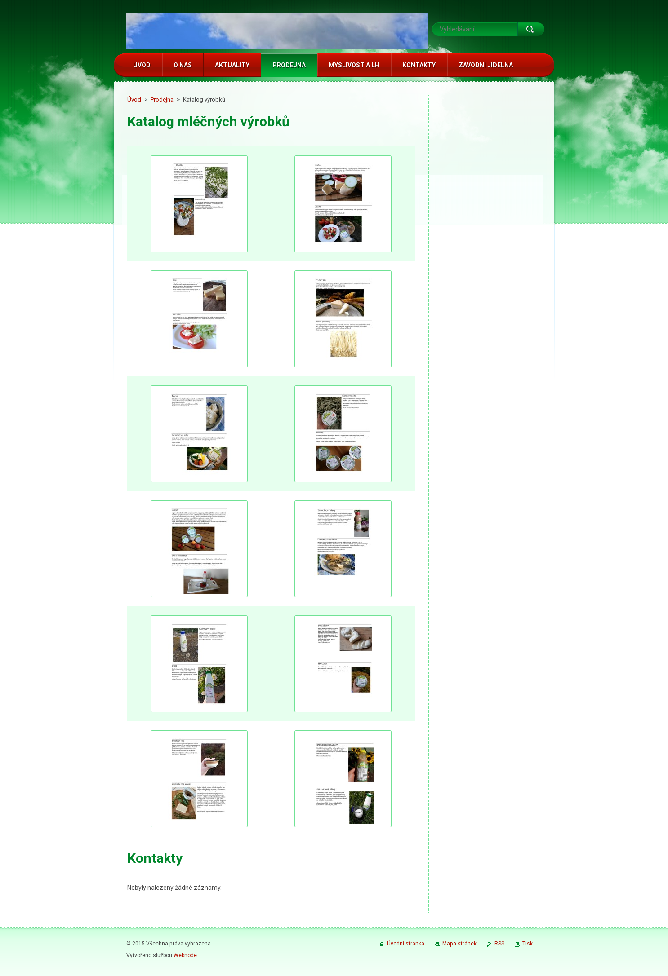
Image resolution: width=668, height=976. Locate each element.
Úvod (134, 99)
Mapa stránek (459, 944)
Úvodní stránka (405, 944)
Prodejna (162, 99)
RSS (499, 944)
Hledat (530, 29)
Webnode (185, 955)
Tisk (527, 944)
